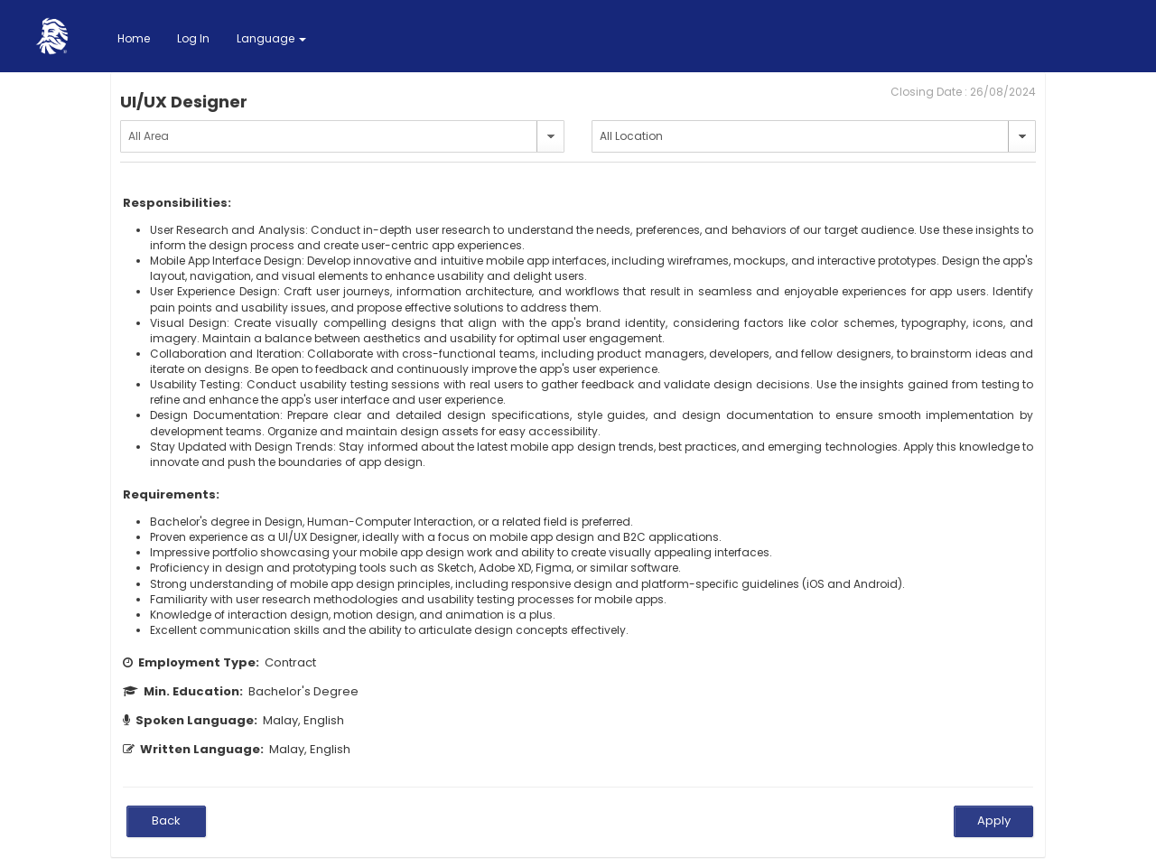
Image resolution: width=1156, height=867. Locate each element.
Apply (994, 820)
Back (166, 820)
